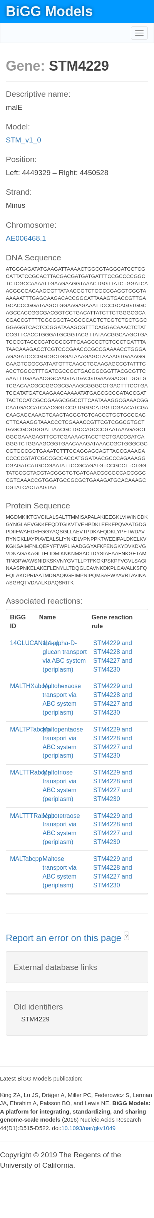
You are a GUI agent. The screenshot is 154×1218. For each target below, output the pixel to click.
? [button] (126, 936)
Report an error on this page (65, 938)
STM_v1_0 (23, 140)
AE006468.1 (26, 238)
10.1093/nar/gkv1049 (88, 1128)
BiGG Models (49, 11)
